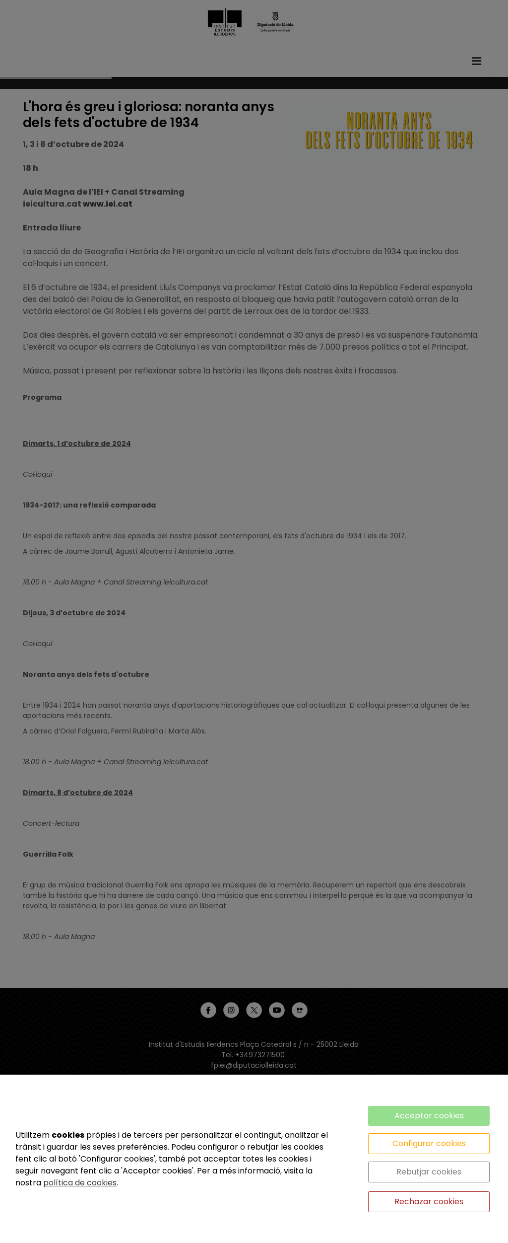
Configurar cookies (429, 1143)
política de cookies (80, 1182)
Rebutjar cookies (428, 1171)
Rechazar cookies (428, 1201)
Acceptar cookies (429, 1115)
